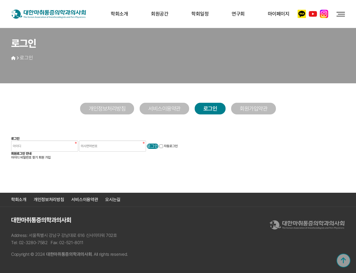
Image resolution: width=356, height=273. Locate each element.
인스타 (324, 14)
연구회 (238, 14)
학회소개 (119, 14)
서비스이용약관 (164, 108)
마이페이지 (279, 14)
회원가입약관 (253, 108)
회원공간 (159, 14)
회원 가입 (45, 157)
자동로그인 (171, 146)
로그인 (26, 58)
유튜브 (313, 14)
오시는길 (112, 199)
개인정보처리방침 (107, 108)
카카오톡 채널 (302, 14)
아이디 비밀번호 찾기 (24, 157)
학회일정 (200, 14)
